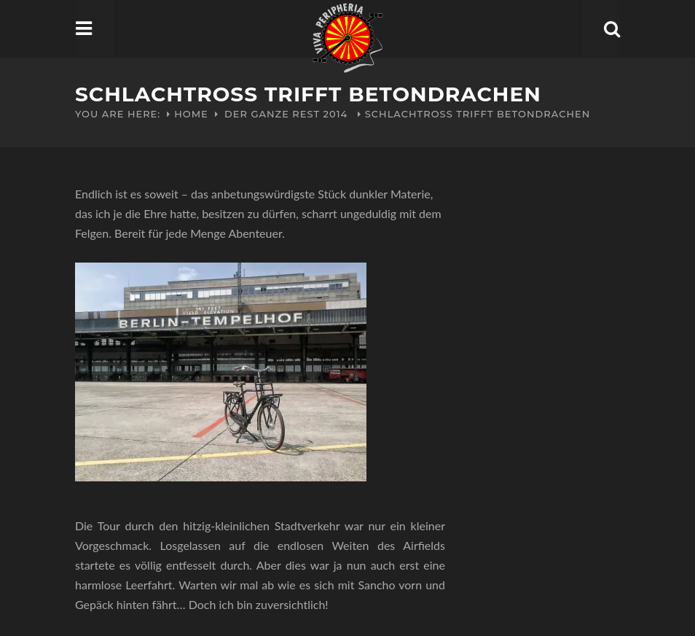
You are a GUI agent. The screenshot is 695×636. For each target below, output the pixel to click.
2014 (335, 114)
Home (191, 114)
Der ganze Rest (272, 114)
